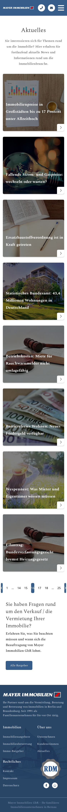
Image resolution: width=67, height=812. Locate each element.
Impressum (10, 778)
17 (39, 588)
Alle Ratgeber (19, 665)
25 (59, 588)
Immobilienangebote (16, 737)
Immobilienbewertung (17, 744)
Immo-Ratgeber (13, 751)
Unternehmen (46, 737)
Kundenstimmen (48, 744)
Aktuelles (43, 751)
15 (25, 588)
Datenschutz (11, 785)
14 (19, 588)
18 (46, 588)
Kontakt (8, 771)
